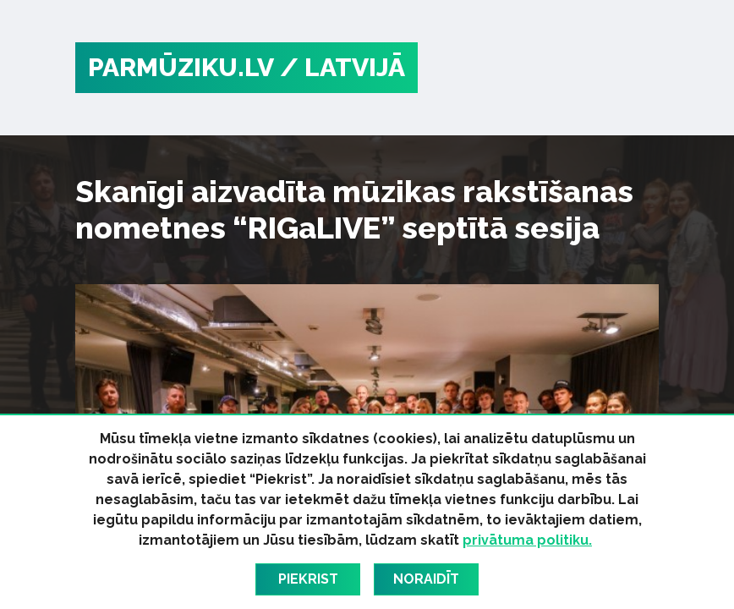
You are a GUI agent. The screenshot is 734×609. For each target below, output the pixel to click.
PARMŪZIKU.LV (181, 67)
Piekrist (308, 579)
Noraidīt (426, 579)
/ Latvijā (342, 67)
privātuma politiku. (527, 540)
